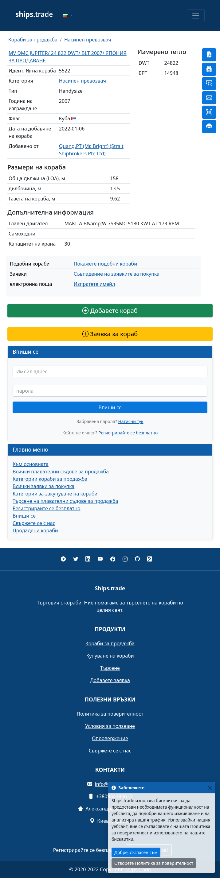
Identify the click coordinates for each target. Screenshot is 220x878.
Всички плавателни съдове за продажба (61, 471)
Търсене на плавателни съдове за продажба (65, 501)
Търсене (110, 668)
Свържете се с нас (34, 523)
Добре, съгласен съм (136, 852)
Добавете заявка (110, 680)
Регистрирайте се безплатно (128, 433)
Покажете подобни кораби (105, 263)
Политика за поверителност (110, 713)
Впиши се (110, 407)
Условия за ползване (110, 726)
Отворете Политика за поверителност (153, 863)
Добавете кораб (109, 310)
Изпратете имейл (94, 284)
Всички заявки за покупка (43, 486)
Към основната (31, 464)
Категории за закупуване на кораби (55, 493)
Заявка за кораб (110, 334)
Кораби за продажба (32, 39)
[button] (67, 16)
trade (34, 14)
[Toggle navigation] (196, 15)
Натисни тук (130, 421)
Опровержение (110, 738)
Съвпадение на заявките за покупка (116, 273)
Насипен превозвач (87, 39)
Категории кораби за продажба (50, 479)
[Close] (209, 787)
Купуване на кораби (110, 655)
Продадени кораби (35, 530)
